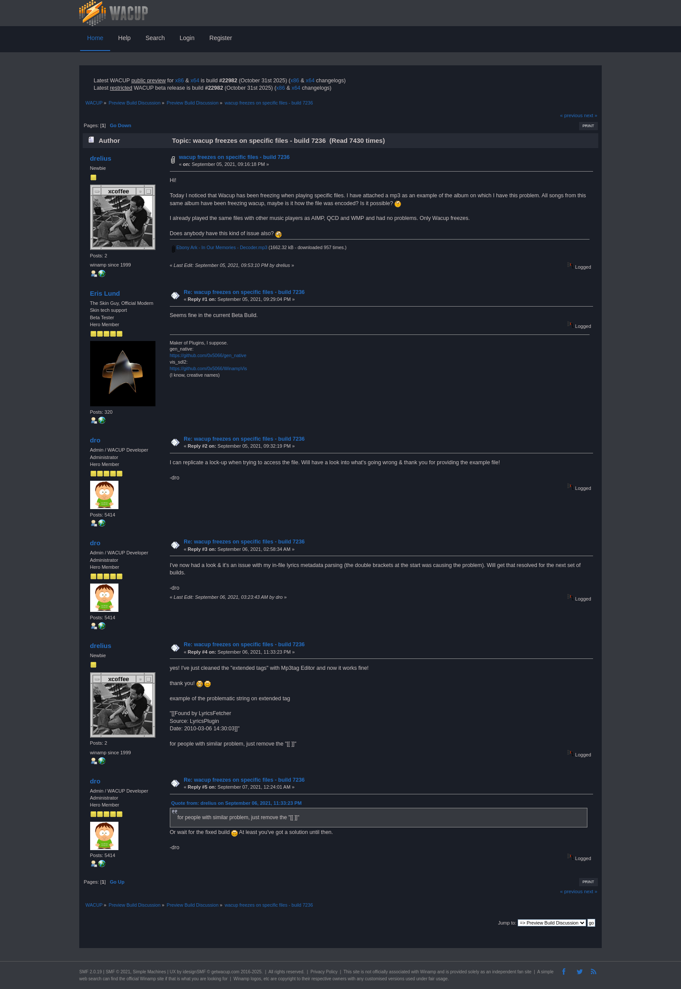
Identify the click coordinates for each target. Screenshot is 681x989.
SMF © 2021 (118, 971)
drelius (100, 158)
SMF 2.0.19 (90, 971)
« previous (571, 115)
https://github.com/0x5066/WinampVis (208, 368)
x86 (179, 81)
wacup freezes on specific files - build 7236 (234, 157)
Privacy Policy (323, 971)
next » (590, 115)
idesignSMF (194, 971)
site (356, 971)
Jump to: (507, 922)
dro (95, 440)
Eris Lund (105, 293)
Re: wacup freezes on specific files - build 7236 (244, 292)
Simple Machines (149, 971)
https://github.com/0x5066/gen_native (208, 355)
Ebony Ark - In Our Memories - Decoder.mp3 (219, 247)
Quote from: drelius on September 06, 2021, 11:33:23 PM (236, 803)
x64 (194, 81)
